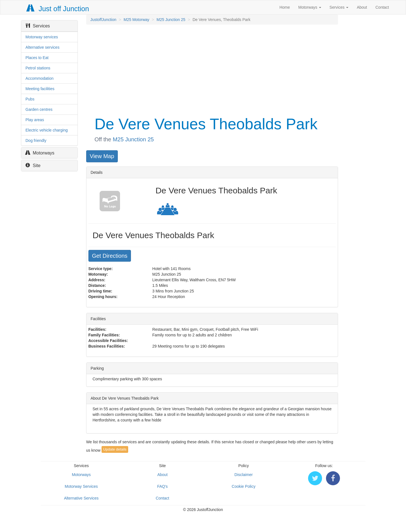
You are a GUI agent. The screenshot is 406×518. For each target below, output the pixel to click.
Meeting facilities (40, 88)
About (362, 7)
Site (33, 165)
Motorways (309, 7)
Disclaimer (243, 474)
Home (285, 7)
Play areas (34, 120)
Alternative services (42, 47)
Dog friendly (35, 140)
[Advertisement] (211, 69)
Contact (382, 7)
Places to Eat (37, 57)
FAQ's (162, 486)
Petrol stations (37, 68)
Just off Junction (58, 9)
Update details (114, 449)
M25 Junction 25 (171, 19)
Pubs (29, 99)
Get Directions (110, 256)
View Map (102, 156)
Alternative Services (81, 498)
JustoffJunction (103, 19)
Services (339, 7)
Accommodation (39, 78)
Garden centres (39, 109)
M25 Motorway (136, 19)
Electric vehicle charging (46, 130)
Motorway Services (81, 486)
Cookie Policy (243, 486)
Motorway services (41, 37)
